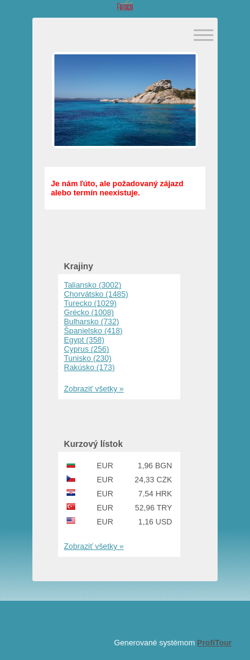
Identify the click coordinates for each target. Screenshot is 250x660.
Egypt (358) (84, 339)
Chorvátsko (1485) (96, 294)
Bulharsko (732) (91, 321)
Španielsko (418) (93, 330)
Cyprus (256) (86, 349)
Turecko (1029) (90, 303)
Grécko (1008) (89, 312)
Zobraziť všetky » (94, 388)
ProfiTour (214, 642)
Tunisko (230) (88, 358)
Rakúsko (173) (89, 367)
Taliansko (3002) (93, 284)
